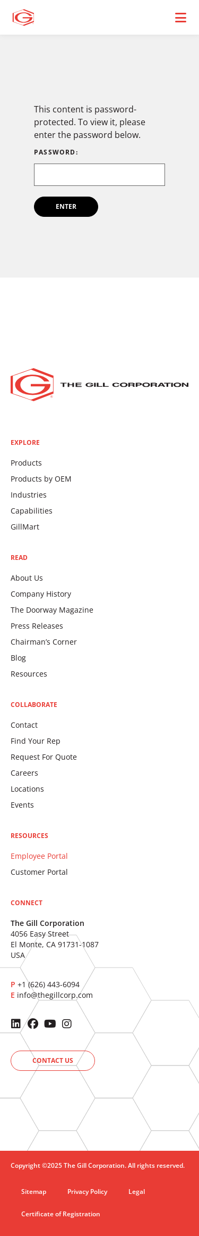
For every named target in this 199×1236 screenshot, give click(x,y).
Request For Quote (44, 757)
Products (26, 463)
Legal (136, 1191)
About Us (27, 578)
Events (22, 805)
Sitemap (33, 1191)
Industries (29, 495)
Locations (27, 789)
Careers (24, 773)
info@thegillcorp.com (55, 995)
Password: (99, 167)
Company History (41, 594)
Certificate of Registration (60, 1213)
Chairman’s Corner (44, 642)
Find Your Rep (35, 741)
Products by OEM (41, 479)
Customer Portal (39, 872)
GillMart (25, 527)
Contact (24, 725)
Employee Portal (39, 856)
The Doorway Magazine (52, 610)
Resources (29, 674)
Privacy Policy (87, 1191)
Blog (18, 658)
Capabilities (32, 511)
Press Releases (37, 626)
